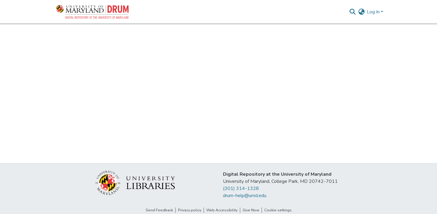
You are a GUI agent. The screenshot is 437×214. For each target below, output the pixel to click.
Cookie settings (278, 210)
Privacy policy (189, 210)
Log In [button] (374, 12)
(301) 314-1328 (241, 188)
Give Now (251, 210)
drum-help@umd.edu (244, 195)
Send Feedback (159, 210)
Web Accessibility (222, 210)
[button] (93, 11)
